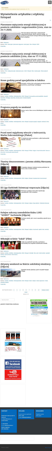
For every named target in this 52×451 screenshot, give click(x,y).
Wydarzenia (6, 42)
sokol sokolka (42, 253)
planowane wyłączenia (18, 44)
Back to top (48, 447)
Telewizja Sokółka (5, 447)
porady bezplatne (27, 97)
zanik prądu (26, 44)
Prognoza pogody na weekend (16, 107)
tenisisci (47, 229)
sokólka (6, 96)
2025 (38, 44)
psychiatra (3, 97)
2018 (23, 96)
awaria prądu (37, 70)
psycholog (13, 97)
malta (47, 280)
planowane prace (20, 70)
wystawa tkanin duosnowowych (40, 178)
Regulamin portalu (40, 414)
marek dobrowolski (41, 150)
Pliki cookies (38, 415)
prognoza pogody (33, 121)
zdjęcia (34, 150)
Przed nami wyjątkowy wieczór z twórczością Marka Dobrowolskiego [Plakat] (23, 133)
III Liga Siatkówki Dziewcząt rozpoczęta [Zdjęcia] (25, 187)
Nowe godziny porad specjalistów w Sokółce (23, 80)
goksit (40, 229)
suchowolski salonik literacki (12, 152)
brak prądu (10, 44)
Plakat (31, 150)
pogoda (39, 121)
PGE (6, 44)
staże (31, 280)
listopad (34, 44)
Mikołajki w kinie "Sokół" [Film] (16, 239)
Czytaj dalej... (3, 46)
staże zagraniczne (40, 280)
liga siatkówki (36, 203)
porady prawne (19, 97)
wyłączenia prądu (11, 70)
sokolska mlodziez (5, 282)
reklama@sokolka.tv (26, 417)
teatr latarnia (14, 254)
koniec (26, 292)
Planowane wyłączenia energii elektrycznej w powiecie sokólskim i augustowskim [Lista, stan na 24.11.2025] (26, 27)
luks (43, 229)
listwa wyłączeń (44, 70)
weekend (44, 121)
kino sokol (36, 253)
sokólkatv (11, 96)
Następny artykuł (45, 290)
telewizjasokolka (17, 96)
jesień (2, 123)
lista (31, 44)
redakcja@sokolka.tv (8, 425)
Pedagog (8, 97)
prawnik (46, 96)
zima (48, 121)
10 (38, 290)
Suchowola (36, 229)
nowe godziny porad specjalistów (36, 96)
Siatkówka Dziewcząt (44, 203)
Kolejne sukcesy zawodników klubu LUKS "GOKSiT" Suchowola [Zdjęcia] (21, 213)
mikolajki (31, 253)
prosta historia (8, 254)
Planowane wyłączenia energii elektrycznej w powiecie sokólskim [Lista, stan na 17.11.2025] (24, 55)
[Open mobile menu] (50, 2)
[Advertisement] (13, 394)
